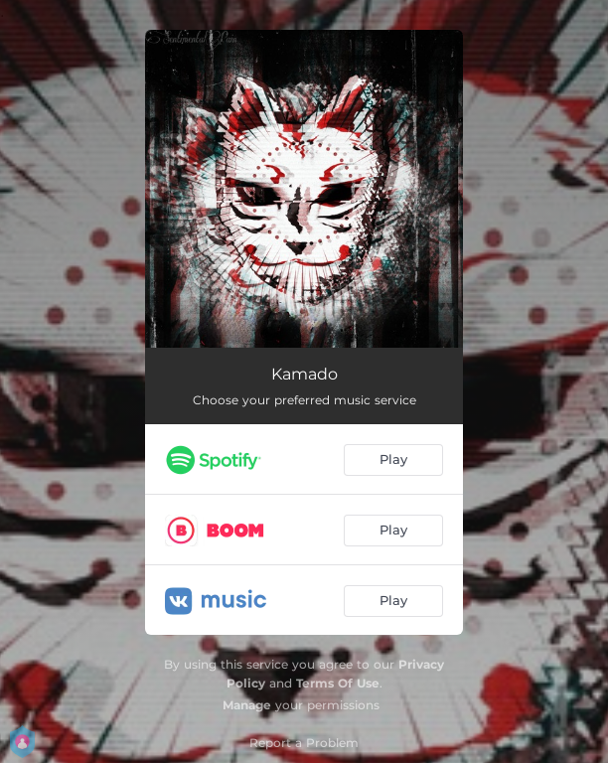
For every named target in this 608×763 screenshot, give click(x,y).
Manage (247, 704)
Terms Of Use (338, 683)
